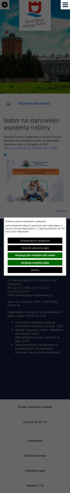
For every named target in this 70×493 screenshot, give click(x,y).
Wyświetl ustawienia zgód (35, 248)
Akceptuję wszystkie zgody (35, 262)
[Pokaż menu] (65, 4)
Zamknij (35, 270)
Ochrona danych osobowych (35, 240)
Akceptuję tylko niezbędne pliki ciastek (35, 255)
